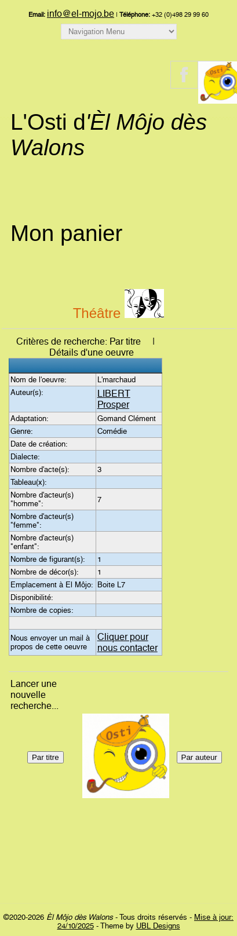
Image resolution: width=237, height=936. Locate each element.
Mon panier (66, 233)
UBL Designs (158, 926)
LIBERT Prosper (113, 399)
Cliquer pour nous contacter (127, 642)
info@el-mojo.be (80, 13)
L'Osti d (108, 134)
